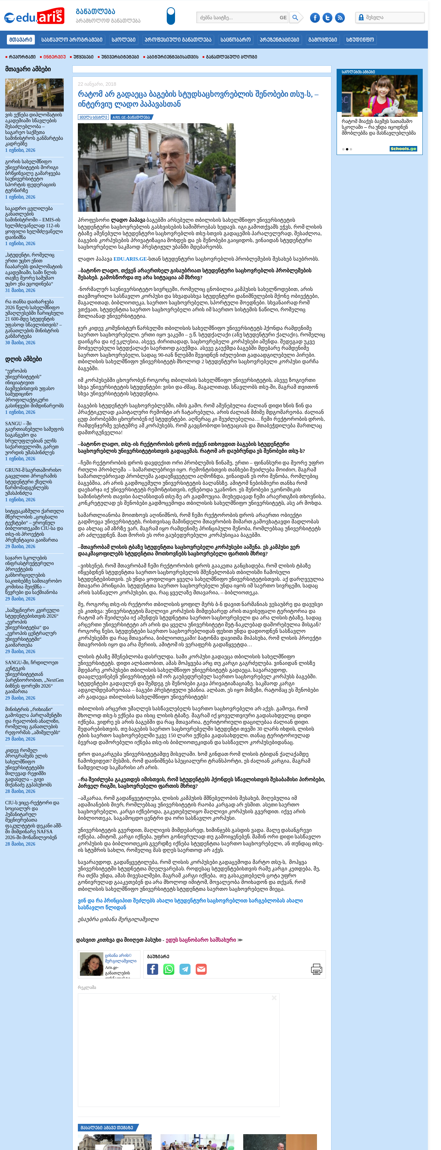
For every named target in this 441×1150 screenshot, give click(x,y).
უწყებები (82, 57)
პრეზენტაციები (279, 40)
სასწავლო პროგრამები (72, 40)
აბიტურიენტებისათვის (170, 57)
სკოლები (124, 40)
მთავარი (20, 40)
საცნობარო (235, 40)
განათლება (95, 12)
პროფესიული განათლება (178, 40)
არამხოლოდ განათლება (98, 21)
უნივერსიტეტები (118, 57)
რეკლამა (87, 987)
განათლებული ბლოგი (230, 57)
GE (283, 17)
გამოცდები (322, 40)
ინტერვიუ (53, 57)
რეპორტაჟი (21, 57)
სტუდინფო (360, 40)
